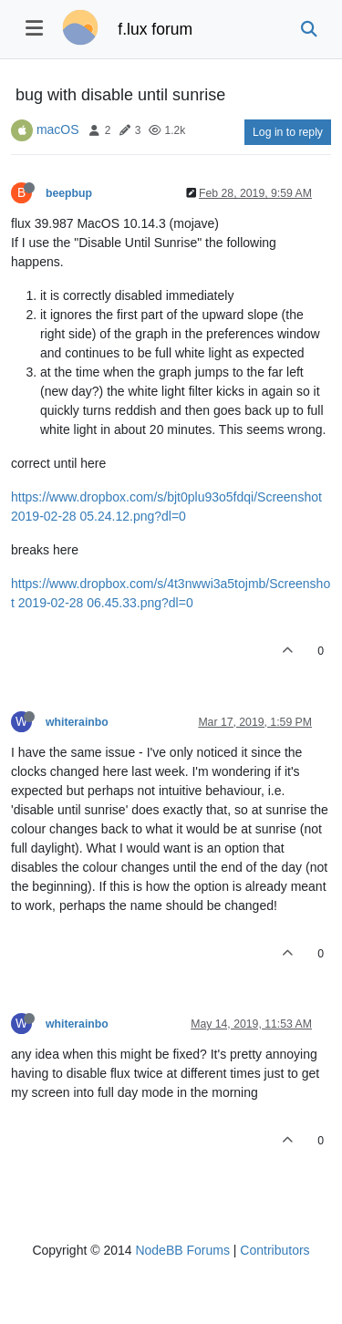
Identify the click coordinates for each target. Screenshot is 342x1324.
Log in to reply (288, 132)
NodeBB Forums (182, 1250)
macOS (57, 129)
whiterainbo (77, 722)
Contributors (274, 1250)
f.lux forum (155, 29)
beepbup (69, 193)
